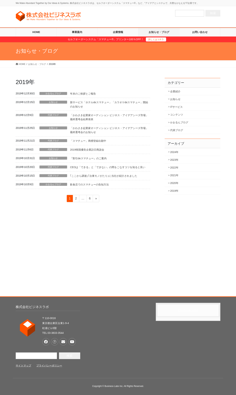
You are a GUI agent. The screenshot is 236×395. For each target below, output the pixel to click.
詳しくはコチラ (156, 39)
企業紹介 (175, 91)
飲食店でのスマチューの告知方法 (89, 184)
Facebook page (188, 310)
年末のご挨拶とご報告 (83, 93)
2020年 (174, 183)
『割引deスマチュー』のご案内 (88, 158)
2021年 (174, 175)
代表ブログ (53, 115)
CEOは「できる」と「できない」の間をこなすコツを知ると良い (107, 167)
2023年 (174, 159)
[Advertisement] (118, 255)
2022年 (174, 167)
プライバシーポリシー (49, 365)
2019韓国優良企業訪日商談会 (87, 149)
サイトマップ (23, 365)
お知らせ (53, 102)
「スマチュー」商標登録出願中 (88, 140)
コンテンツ (176, 114)
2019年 (174, 190)
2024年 (174, 152)
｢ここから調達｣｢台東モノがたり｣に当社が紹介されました (103, 175)
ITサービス (176, 106)
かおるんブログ (53, 93)
